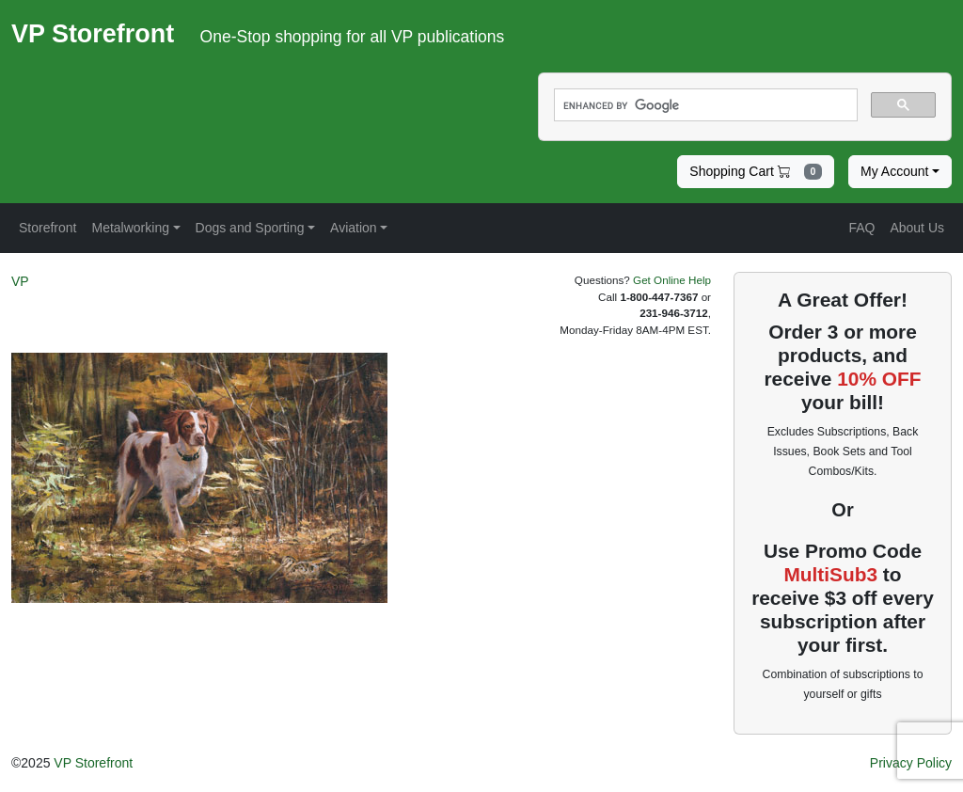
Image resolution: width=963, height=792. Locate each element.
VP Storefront (93, 762)
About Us (917, 227)
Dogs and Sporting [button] (250, 227)
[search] (704, 105)
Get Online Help (672, 280)
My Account (894, 171)
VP (20, 281)
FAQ (861, 227)
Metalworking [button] (129, 227)
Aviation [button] (353, 227)
